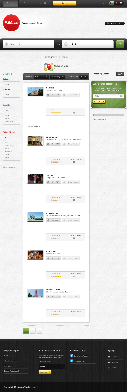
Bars (6, 143)
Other (7, 158)
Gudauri (6, 79)
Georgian (116, 3)
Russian (121, 3)
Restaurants (9, 122)
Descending (56, 77)
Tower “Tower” (53, 289)
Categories (40, 3)
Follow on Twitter (80, 361)
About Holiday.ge (10, 361)
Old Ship (50, 88)
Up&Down (51, 251)
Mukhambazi (52, 137)
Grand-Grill (52, 213)
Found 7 (61, 67)
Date (36, 77)
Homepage (10, 3)
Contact (26, 3)
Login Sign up (116, 23)
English (111, 3)
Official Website (73, 94)
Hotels (7, 84)
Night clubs (8, 152)
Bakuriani (6, 90)
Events (64, 3)
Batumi (5, 111)
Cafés (7, 119)
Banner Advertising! (9, 167)
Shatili (49, 175)
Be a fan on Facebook (82, 356)
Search (120, 44)
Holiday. (24, 22)
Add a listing (8, 366)
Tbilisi (5, 138)
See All (120, 74)
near (58, 44)
